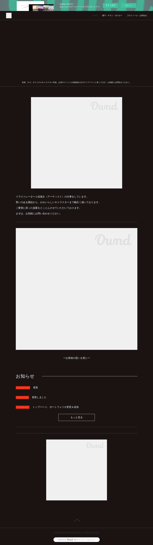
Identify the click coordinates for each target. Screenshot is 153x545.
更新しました (39, 397)
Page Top (76, 520)
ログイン (129, 5)
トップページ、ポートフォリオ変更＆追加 (56, 407)
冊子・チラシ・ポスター (112, 15)
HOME (95, 15)
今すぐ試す (110, 5)
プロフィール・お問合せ (137, 15)
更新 (35, 387)
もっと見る (76, 417)
